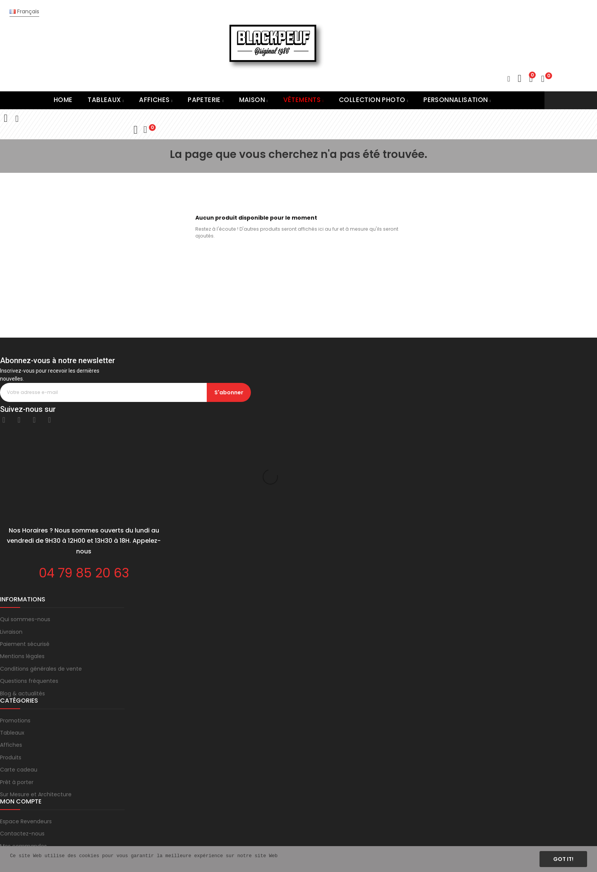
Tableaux (12, 656)
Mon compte (17, 782)
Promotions (15, 644)
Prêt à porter (17, 706)
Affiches (11, 669)
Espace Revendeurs (26, 745)
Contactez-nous (22, 757)
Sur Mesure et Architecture (36, 718)
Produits (10, 681)
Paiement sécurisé (24, 568)
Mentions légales (22, 580)
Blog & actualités (22, 617)
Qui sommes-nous (25, 543)
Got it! (563, 859)
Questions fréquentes (29, 605)
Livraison (11, 556)
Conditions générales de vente (41, 592)
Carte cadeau (18, 693)
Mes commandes (23, 770)
